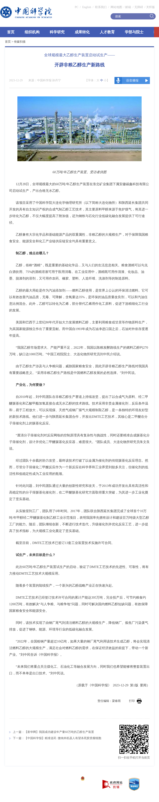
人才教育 (107, 32)
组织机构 (32, 32)
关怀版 (150, 7)
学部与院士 (134, 32)
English (86, 7)
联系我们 (101, 7)
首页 (10, 32)
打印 (135, 700)
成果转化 (82, 32)
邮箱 (128, 7)
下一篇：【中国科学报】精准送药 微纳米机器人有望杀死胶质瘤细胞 (57, 738)
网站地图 (116, 7)
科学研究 (57, 32)
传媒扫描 (19, 41)
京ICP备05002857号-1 (64, 778)
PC (76, 7)
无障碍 (138, 7)
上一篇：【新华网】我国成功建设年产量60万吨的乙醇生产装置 (53, 732)
